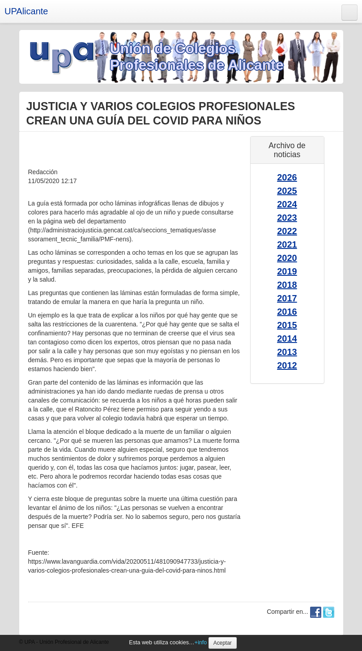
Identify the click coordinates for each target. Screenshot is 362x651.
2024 (287, 204)
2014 (287, 338)
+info (201, 642)
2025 (287, 191)
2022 (287, 231)
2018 (287, 285)
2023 (287, 218)
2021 (287, 244)
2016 (287, 312)
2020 (287, 258)
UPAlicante (26, 11)
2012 (287, 365)
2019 (287, 271)
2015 (287, 325)
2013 (287, 352)
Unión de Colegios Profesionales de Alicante (197, 56)
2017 (287, 298)
